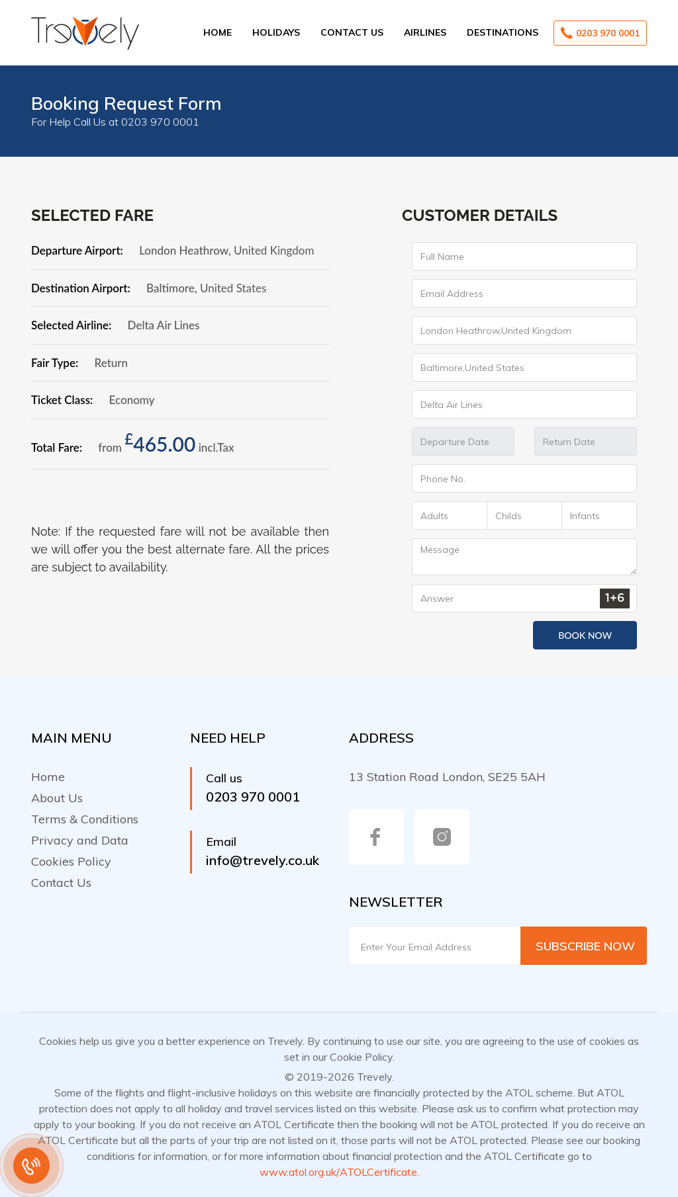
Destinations (502, 32)
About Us (57, 797)
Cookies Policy (71, 861)
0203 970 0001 (600, 32)
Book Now (585, 635)
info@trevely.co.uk (262, 860)
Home (217, 32)
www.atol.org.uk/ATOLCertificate (338, 1171)
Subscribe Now (585, 946)
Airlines (425, 32)
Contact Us (351, 32)
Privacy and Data (79, 840)
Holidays (276, 32)
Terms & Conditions (84, 819)
